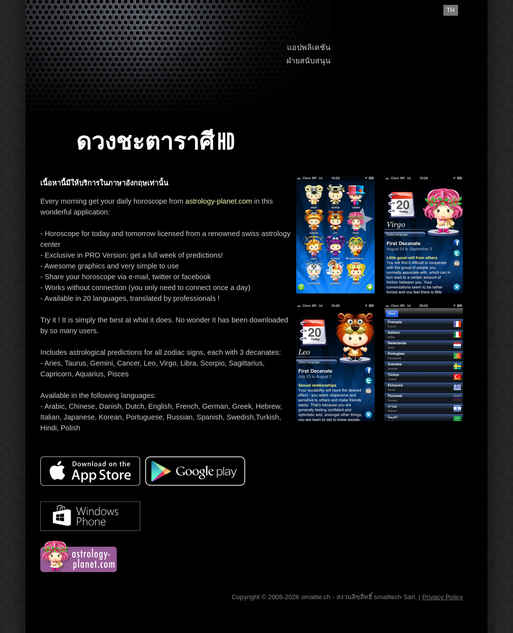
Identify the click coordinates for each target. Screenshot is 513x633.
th (451, 10)
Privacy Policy (442, 597)
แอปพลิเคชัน (309, 47)
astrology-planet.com (218, 201)
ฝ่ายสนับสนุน (308, 60)
